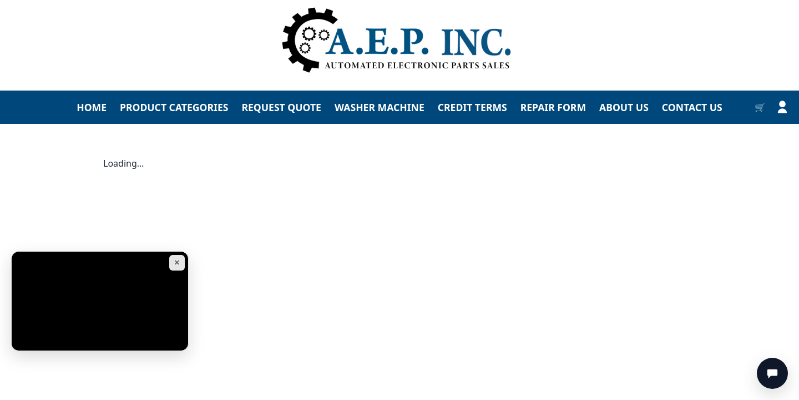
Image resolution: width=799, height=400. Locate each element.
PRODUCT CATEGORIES (174, 107)
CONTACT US (692, 107)
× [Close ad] (176, 262)
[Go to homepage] (399, 41)
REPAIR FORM (553, 107)
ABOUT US (624, 107)
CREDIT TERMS (472, 107)
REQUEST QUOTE (281, 107)
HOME (92, 107)
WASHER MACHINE (379, 107)
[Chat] (772, 373)
